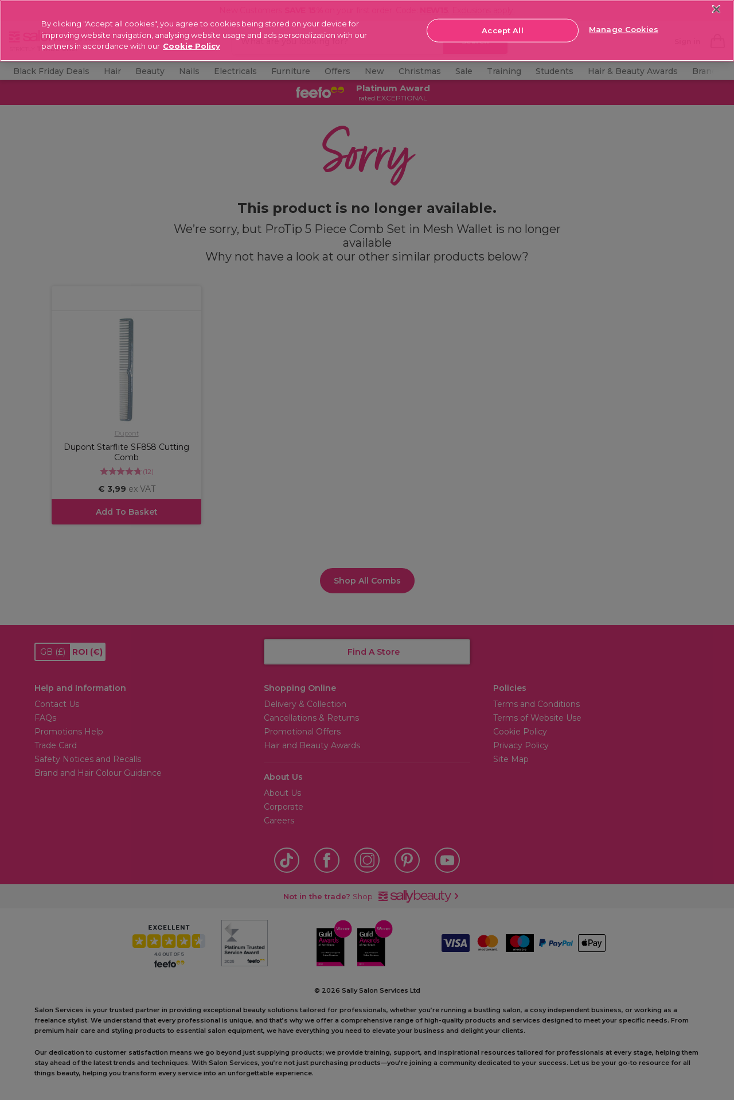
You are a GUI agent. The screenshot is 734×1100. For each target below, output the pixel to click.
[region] (367, 30)
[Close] (716, 9)
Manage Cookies (623, 29)
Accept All (502, 29)
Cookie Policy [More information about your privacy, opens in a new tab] (191, 45)
